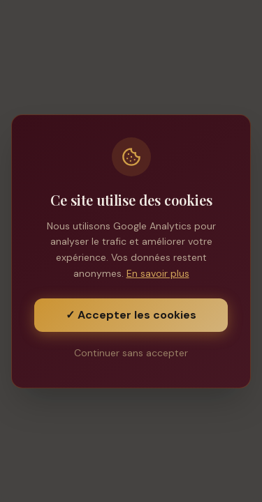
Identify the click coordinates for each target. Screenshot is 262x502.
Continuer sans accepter (131, 353)
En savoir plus (157, 273)
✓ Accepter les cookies (131, 314)
